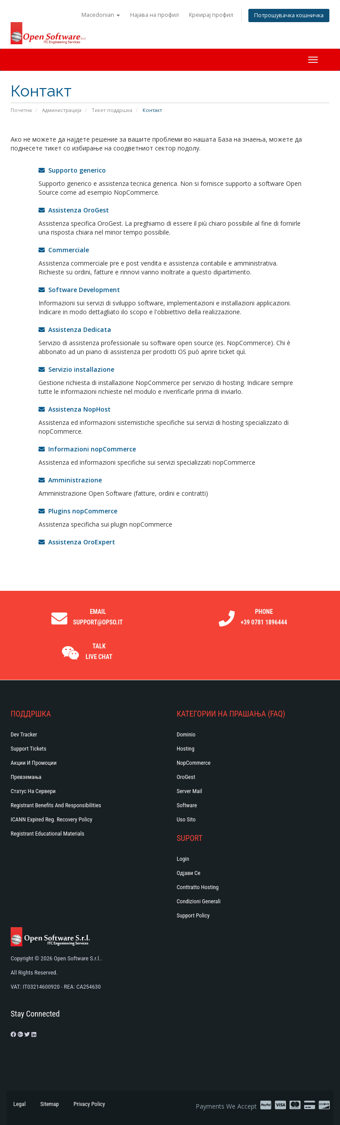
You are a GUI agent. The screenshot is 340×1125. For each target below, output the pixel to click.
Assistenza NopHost (75, 409)
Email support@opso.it (98, 617)
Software (187, 805)
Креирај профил (211, 15)
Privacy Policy (89, 1104)
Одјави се (189, 873)
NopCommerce (194, 762)
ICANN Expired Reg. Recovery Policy (51, 819)
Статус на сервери (33, 791)
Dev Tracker (24, 734)
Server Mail (189, 791)
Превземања (26, 777)
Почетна (21, 110)
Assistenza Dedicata (75, 329)
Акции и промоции (34, 762)
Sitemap (49, 1104)
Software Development (79, 289)
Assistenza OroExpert (77, 542)
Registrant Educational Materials (47, 833)
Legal (19, 1104)
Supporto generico (72, 170)
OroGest (186, 777)
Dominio (186, 734)
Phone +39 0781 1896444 (264, 617)
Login (183, 858)
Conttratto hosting (198, 887)
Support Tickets (28, 748)
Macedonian (100, 15)
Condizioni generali (198, 901)
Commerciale (64, 250)
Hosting (185, 748)
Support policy (193, 915)
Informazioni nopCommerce (87, 449)
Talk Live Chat (98, 651)
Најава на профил (154, 15)
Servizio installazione (76, 369)
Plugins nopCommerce (78, 511)
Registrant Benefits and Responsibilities (56, 805)
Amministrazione (70, 480)
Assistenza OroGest (74, 210)
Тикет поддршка (112, 110)
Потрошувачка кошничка (289, 15)
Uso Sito (186, 819)
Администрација (61, 110)
